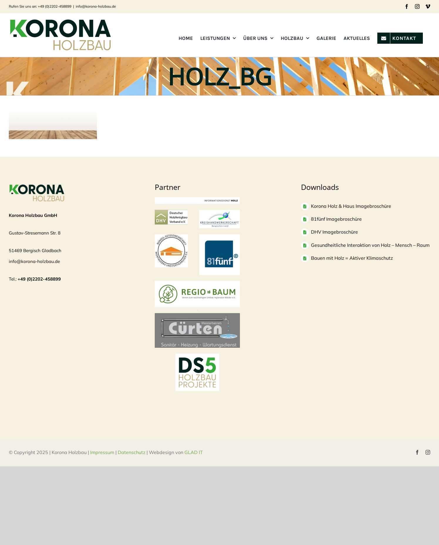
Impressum (102, 452)
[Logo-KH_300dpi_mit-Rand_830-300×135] (219, 212)
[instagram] (427, 452)
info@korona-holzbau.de (96, 6)
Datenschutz (131, 452)
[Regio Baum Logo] (197, 283)
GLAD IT (194, 452)
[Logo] (171, 237)
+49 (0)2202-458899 (39, 279)
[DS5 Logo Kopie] (197, 360)
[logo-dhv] (171, 212)
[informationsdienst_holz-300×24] (197, 200)
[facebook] (417, 452)
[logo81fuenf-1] (219, 237)
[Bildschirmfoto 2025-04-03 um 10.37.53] (197, 316)
